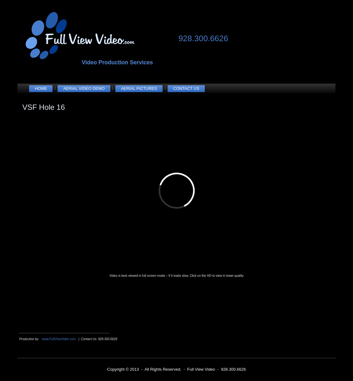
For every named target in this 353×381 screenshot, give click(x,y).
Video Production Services (117, 62)
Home (41, 88)
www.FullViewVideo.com (59, 339)
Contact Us (186, 88)
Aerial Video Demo (83, 88)
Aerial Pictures (139, 88)
